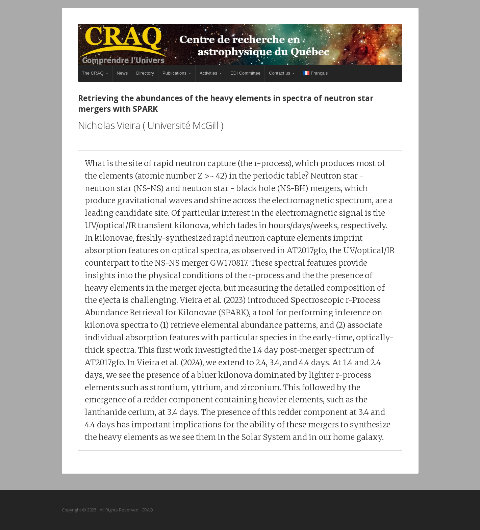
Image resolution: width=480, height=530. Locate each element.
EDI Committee (245, 73)
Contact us (279, 73)
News (122, 73)
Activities (208, 73)
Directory (145, 73)
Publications (174, 73)
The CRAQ (93, 73)
